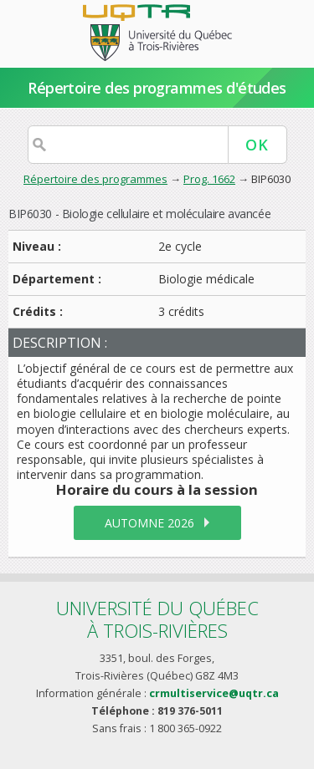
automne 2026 (149, 523)
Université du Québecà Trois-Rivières (157, 619)
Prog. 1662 (209, 178)
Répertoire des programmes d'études (157, 88)
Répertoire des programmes (95, 178)
